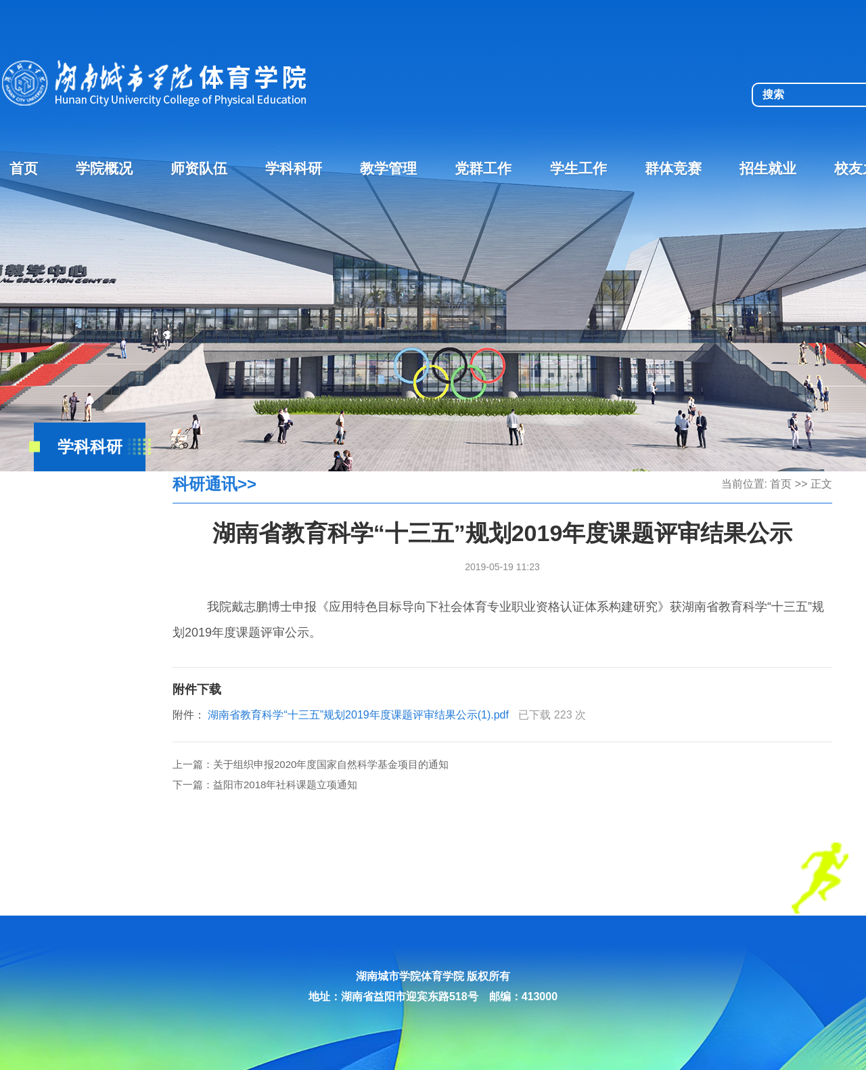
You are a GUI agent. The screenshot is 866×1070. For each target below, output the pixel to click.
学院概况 (104, 168)
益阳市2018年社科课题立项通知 (285, 784)
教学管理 (388, 168)
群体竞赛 (673, 168)
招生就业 (767, 168)
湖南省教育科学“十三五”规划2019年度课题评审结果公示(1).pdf (358, 715)
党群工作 (483, 168)
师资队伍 (198, 168)
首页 (23, 168)
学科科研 (293, 168)
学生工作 (578, 168)
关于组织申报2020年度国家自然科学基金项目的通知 (331, 764)
